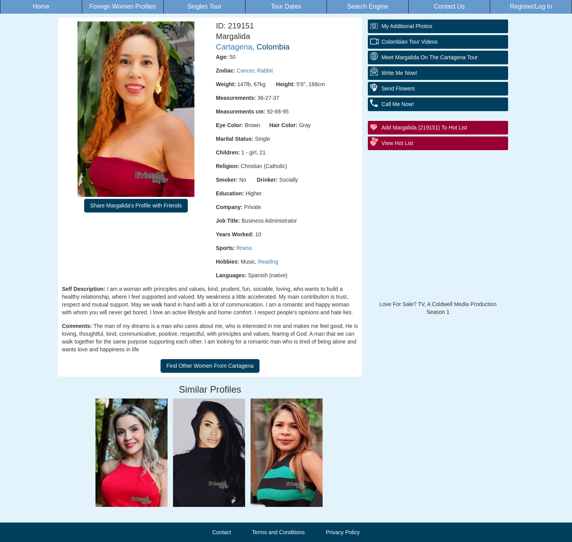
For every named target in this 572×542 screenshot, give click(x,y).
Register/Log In (531, 6)
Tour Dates (286, 6)
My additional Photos (407, 26)
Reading (268, 262)
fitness (244, 248)
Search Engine (367, 6)
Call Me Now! (397, 104)
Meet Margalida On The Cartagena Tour (429, 57)
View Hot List (397, 143)
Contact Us (449, 6)
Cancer (245, 70)
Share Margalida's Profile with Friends (136, 205)
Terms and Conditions (278, 532)
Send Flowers (398, 88)
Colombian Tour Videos (409, 42)
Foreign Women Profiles (122, 6)
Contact (221, 532)
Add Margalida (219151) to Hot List (424, 127)
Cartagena (234, 47)
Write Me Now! (399, 73)
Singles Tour (204, 6)
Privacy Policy (343, 532)
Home (41, 6)
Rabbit (265, 70)
